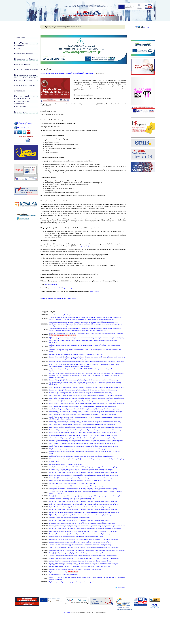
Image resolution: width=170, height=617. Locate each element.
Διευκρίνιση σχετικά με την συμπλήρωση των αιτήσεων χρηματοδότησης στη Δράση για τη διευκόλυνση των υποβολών (87, 550)
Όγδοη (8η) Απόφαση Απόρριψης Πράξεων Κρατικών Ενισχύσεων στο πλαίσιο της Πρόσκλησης (79, 507)
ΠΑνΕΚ (17, 48)
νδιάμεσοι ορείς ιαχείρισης (22, 102)
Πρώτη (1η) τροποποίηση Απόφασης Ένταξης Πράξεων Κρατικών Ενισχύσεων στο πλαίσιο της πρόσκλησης (83, 564)
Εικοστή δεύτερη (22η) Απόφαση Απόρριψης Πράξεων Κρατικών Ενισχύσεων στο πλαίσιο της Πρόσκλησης (83, 380)
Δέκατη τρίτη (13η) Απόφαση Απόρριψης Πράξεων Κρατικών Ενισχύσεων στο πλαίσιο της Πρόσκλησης (82, 443)
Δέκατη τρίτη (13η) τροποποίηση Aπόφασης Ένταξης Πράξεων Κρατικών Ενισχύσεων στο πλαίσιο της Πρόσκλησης (86, 412)
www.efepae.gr (95, 291)
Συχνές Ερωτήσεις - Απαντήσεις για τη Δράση (63, 574)
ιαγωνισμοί (19, 91)
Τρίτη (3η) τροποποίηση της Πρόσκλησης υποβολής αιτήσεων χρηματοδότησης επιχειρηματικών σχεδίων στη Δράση (86, 496)
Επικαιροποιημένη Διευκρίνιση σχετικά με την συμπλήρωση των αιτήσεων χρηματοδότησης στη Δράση (82, 523)
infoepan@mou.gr (25, 123)
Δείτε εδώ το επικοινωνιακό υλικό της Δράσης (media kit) (59, 298)
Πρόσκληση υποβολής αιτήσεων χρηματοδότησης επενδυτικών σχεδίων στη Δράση (75, 582)
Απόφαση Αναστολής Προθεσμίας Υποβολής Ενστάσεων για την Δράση (72, 483)
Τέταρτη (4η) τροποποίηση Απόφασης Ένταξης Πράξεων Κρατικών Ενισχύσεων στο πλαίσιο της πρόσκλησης (84, 547)
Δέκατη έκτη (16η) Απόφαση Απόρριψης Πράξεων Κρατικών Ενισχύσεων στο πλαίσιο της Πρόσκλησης (82, 424)
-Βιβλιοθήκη (20, 107)
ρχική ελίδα (20, 38)
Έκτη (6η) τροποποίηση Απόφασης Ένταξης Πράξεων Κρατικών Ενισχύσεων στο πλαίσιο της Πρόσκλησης (83, 531)
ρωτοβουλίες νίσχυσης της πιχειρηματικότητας (25, 76)
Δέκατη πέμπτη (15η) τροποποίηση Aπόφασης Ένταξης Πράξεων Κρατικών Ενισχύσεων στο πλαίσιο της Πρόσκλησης (86, 398)
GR (144, 27)
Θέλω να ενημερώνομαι (26, 136)
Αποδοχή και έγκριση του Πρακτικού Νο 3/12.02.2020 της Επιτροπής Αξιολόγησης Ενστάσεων (79, 520)
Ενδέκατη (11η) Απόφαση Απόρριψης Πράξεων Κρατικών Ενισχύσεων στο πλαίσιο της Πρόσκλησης (81, 469)
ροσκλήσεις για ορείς (24, 59)
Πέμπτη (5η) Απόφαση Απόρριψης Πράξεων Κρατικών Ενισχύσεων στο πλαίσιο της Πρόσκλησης (80, 542)
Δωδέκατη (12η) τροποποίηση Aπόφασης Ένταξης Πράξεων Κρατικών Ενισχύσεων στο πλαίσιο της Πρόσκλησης (85, 422)
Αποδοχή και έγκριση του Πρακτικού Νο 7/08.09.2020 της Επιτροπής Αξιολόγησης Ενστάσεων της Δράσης (83, 472)
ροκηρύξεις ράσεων (23, 54)
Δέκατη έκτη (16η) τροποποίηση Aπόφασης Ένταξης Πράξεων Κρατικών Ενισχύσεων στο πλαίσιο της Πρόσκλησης (86, 395)
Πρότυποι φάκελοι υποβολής (58, 572)
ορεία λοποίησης (22, 64)
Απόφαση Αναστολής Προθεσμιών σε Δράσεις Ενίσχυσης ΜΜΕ (69, 517)
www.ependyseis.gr (83, 246)
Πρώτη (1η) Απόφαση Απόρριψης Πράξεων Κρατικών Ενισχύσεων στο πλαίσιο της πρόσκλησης (79, 566)
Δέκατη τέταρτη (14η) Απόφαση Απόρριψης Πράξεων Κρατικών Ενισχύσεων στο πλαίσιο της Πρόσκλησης (83, 438)
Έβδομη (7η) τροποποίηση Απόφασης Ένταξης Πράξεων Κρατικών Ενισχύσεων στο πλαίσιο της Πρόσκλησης (84, 512)
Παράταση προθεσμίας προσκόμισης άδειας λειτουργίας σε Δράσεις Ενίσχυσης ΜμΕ (76, 354)
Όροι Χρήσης (67, 612)
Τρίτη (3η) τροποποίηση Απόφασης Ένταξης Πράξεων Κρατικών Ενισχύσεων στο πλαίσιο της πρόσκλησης (83, 555)
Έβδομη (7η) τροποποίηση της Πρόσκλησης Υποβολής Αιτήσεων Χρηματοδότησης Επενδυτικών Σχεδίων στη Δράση (86, 338)
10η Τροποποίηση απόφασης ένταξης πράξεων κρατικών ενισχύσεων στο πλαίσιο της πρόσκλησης (80, 449)
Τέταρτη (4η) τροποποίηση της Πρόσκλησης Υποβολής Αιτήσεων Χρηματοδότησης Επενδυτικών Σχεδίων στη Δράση (86, 459)
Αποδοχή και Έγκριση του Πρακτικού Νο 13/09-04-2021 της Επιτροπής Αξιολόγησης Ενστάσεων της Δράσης (84, 409)
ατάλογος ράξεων (23, 80)
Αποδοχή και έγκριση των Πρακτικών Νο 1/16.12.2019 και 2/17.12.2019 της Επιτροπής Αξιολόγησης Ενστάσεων (85, 528)
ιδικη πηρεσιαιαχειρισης (21, 44)
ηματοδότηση (20, 112)
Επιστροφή (120, 587)
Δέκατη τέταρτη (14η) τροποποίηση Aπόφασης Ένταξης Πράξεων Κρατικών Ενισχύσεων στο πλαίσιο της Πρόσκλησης (87, 403)
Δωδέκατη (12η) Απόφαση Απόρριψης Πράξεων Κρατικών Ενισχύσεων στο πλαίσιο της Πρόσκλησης (81, 456)
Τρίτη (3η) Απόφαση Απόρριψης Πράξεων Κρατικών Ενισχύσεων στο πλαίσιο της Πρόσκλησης (79, 553)
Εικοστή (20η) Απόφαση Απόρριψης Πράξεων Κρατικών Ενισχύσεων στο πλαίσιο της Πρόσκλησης (80, 393)
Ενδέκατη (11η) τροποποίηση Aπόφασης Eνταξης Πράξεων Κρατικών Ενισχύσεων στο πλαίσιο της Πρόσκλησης (85, 430)
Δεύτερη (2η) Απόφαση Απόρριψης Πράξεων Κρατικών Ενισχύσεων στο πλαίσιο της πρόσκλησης (80, 561)
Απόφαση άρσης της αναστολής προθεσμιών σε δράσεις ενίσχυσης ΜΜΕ (72, 498)
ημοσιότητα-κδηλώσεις (25, 85)
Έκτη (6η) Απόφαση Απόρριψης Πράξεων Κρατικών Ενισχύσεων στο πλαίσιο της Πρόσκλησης (79, 534)
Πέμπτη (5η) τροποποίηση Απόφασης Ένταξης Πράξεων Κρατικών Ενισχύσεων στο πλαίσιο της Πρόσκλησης (84, 539)
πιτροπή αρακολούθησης (26, 69)
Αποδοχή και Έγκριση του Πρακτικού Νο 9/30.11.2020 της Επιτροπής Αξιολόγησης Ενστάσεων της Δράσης (83, 446)
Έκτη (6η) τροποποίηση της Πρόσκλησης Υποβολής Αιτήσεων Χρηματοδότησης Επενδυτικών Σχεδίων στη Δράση (85, 427)
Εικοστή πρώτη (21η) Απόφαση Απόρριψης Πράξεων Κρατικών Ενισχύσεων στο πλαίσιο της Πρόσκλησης (83, 390)
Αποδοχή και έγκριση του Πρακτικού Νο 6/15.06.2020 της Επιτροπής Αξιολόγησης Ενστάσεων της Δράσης (83, 488)
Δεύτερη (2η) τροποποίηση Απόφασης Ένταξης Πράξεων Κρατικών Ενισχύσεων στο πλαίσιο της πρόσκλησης (84, 558)
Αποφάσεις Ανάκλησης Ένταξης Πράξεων (62, 315)
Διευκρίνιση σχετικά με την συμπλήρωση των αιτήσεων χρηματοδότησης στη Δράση (76, 486)
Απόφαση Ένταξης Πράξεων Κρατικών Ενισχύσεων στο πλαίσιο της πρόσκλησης (75, 569)
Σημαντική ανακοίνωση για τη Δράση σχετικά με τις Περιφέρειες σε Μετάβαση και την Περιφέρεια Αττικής (83, 435)
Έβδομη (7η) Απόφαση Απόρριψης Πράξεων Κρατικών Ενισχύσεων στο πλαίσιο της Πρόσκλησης (80, 515)
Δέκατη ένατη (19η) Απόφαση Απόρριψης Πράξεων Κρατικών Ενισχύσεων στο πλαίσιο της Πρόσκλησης (82, 401)
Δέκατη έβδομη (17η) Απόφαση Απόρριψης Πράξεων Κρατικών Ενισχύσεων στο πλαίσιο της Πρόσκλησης (83, 414)
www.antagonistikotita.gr (57, 288)
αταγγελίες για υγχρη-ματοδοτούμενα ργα (24, 97)
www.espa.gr (70, 288)
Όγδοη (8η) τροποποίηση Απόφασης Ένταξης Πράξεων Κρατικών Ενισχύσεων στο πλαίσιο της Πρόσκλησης (83, 504)
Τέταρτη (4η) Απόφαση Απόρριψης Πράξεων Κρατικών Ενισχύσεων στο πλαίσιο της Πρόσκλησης (80, 545)
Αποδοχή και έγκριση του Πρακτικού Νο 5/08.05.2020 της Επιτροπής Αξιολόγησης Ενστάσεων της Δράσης (83, 501)
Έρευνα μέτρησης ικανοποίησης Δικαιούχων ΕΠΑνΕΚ (63, 27)
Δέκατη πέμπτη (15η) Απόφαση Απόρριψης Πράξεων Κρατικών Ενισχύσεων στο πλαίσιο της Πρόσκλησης (83, 432)
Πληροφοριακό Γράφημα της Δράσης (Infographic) (65, 464)
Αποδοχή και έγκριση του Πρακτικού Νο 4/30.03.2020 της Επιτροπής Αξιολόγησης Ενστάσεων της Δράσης (83, 509)
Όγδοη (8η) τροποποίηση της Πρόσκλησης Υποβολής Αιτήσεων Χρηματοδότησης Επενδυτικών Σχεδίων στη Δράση (86, 333)
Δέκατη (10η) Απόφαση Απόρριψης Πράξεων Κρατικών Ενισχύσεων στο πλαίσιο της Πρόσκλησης (80, 478)
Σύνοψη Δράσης (54, 461)
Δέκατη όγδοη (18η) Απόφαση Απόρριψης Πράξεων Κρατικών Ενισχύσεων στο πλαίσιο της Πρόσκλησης (82, 406)
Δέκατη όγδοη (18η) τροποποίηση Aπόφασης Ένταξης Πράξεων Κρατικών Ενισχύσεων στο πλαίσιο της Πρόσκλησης (86, 361)
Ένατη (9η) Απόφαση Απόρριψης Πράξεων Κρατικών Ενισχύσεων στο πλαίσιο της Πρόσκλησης (79, 480)
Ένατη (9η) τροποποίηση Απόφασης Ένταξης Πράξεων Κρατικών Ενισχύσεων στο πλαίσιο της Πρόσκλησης (83, 475)
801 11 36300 (23, 127)
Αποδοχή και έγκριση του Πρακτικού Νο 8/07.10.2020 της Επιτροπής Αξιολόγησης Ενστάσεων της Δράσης (83, 467)
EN (148, 27)
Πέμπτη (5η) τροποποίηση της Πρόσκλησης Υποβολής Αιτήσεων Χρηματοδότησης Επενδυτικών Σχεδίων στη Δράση (86, 441)
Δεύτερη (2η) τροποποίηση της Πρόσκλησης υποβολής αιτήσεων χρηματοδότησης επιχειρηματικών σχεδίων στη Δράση (87, 526)
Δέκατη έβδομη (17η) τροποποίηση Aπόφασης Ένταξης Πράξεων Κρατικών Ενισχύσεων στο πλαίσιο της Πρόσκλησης (87, 387)
